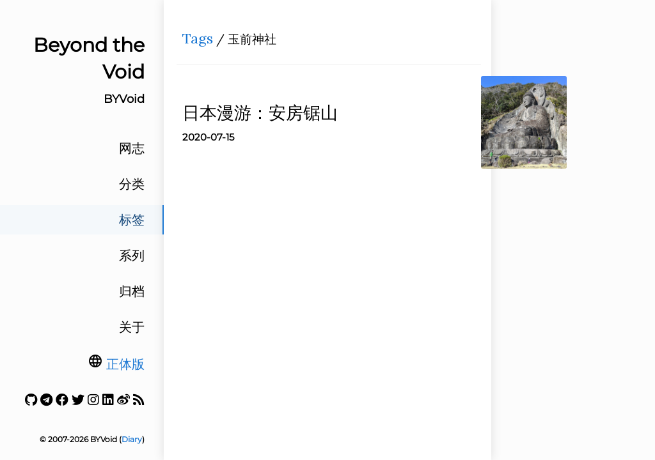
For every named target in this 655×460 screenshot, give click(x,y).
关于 (132, 327)
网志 (132, 148)
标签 (132, 219)
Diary (132, 439)
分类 (132, 184)
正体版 (125, 364)
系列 (132, 255)
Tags (201, 42)
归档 (132, 291)
